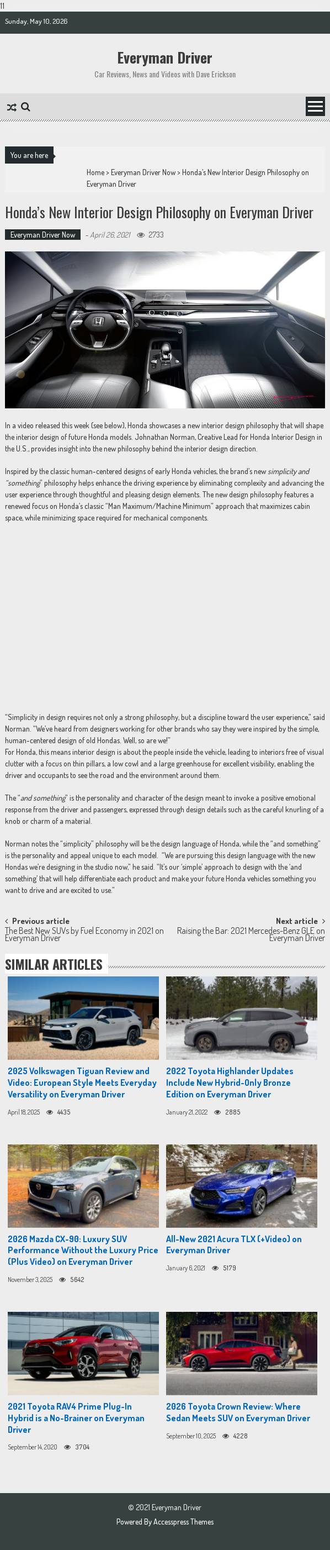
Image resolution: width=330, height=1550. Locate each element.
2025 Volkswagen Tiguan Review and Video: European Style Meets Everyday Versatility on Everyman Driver (82, 1082)
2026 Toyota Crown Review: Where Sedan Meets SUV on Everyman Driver (238, 1412)
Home (95, 172)
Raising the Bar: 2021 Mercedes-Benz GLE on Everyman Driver (251, 935)
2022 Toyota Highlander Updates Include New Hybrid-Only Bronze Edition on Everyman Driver (230, 1082)
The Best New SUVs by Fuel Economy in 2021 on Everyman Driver (84, 935)
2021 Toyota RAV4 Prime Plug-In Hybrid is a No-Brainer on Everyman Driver (76, 1418)
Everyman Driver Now (143, 172)
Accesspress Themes (183, 1521)
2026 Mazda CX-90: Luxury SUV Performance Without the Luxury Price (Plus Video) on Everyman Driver (83, 1250)
